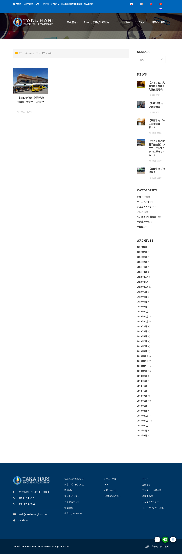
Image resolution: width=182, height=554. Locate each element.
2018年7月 (142, 381)
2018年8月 (142, 376)
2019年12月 (142, 311)
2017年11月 (142, 420)
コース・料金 (123, 22)
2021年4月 (142, 262)
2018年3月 (142, 401)
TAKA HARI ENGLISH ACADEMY (36, 546)
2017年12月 (142, 416)
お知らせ (141, 197)
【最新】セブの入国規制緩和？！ (157, 124)
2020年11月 (142, 282)
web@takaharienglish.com (33, 514)
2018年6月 (142, 386)
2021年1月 (142, 272)
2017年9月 (142, 430)
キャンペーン (143, 202)
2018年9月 (142, 371)
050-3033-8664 (27, 504)
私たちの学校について (75, 478)
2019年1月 (142, 351)
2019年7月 (142, 336)
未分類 (140, 226)
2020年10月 (142, 287)
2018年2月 (142, 406)
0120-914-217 (26, 498)
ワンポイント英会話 (146, 217)
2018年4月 (142, 396)
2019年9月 (142, 326)
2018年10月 (142, 366)
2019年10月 (142, 321)
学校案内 (71, 22)
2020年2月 (142, 301)
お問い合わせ (110, 490)
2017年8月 (142, 435)
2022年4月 (142, 247)
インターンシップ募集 (153, 507)
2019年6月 (142, 341)
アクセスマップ (71, 502)
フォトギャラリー (73, 496)
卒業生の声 (142, 221)
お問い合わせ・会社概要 (157, 546)
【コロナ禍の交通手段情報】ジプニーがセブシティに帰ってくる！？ (157, 148)
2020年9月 (142, 292)
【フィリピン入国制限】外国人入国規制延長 (157, 86)
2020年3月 (142, 297)
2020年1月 (142, 306)
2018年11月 (142, 361)
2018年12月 (142, 356)
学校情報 (68, 507)
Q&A (106, 484)
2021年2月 (142, 267)
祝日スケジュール (73, 513)
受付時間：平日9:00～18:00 (34, 492)
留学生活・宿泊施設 (74, 484)
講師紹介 (68, 490)
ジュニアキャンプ (145, 207)
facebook (23, 520)
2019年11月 (142, 316)
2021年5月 (142, 257)
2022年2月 (142, 252)
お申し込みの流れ (112, 496)
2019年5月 (142, 346)
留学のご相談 (158, 22)
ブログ (140, 22)
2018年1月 (142, 411)
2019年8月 (142, 331)
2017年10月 (142, 425)
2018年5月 (142, 391)
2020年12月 (142, 277)
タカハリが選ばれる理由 (96, 22)
